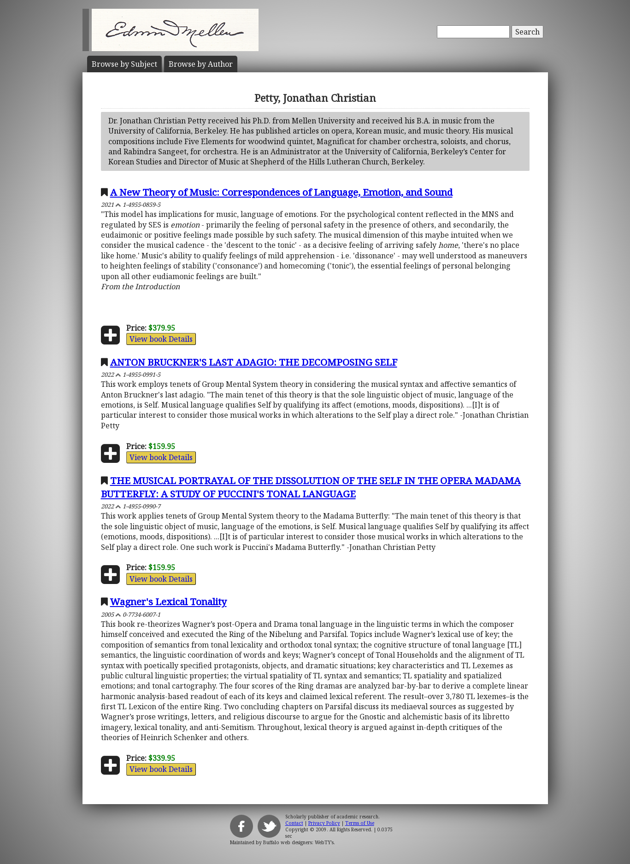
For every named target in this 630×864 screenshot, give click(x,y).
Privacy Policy (324, 823)
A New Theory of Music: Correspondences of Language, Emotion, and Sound (281, 192)
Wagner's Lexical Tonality (168, 601)
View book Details (161, 339)
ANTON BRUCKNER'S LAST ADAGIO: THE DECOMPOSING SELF (253, 362)
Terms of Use (359, 823)
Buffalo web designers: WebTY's (298, 842)
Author (201, 64)
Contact (294, 823)
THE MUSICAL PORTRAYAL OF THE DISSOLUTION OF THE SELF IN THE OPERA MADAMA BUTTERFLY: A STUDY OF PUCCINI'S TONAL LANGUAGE (311, 487)
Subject (124, 64)
